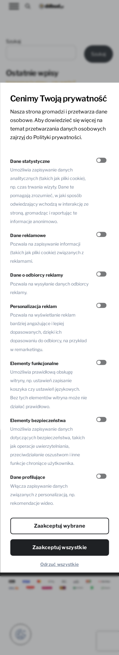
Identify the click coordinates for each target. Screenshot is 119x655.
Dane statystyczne (30, 161)
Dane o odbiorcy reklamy (36, 275)
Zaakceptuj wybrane (59, 526)
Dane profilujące (27, 477)
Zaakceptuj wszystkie (59, 547)
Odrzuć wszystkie (59, 564)
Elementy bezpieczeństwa (38, 420)
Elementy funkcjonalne (34, 363)
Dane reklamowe (28, 235)
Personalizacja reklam (33, 306)
